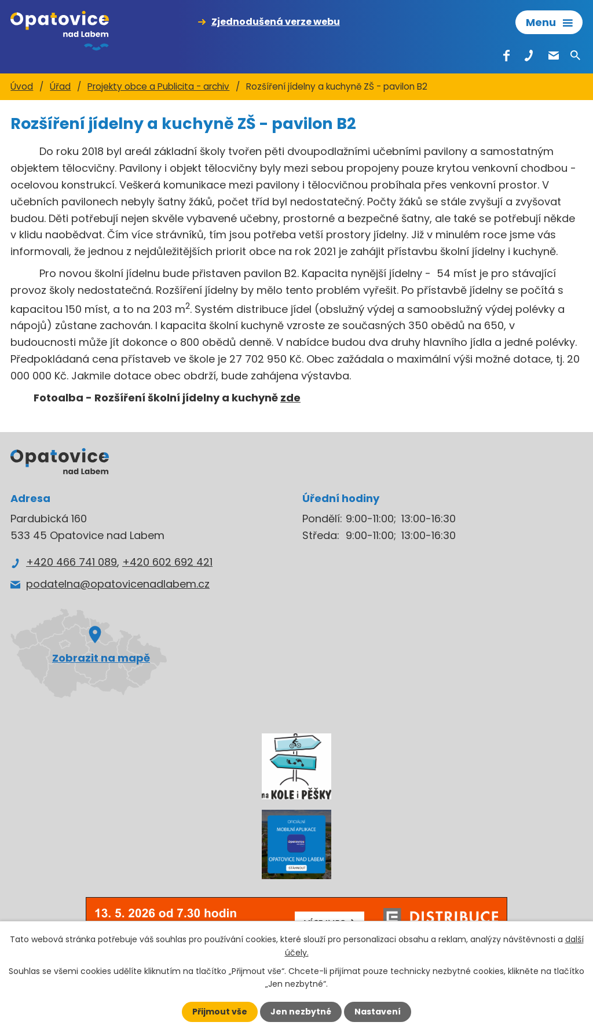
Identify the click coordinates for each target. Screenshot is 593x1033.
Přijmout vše (219, 1011)
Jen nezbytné (300, 1011)
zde (290, 397)
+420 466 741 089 (71, 562)
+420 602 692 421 (167, 562)
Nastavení (377, 1011)
